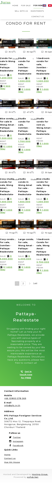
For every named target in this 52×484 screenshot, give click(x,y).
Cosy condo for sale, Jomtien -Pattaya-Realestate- (7, 245)
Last (35, 283)
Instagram (18, 441)
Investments (37, 11)
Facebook (18, 445)
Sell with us (21, 11)
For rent (38, 5)
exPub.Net (32, 477)
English (44, 5)
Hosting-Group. (40, 474)
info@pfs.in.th (12, 405)
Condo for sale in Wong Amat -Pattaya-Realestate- (7, 64)
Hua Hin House (12, 462)
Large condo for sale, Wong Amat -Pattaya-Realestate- (26, 245)
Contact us (37, 16)
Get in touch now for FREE (26, 374)
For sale (26, 5)
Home (15, 5)
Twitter (17, 437)
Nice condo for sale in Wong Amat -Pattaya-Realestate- (8, 124)
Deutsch (50, 5)
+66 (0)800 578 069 (15, 398)
